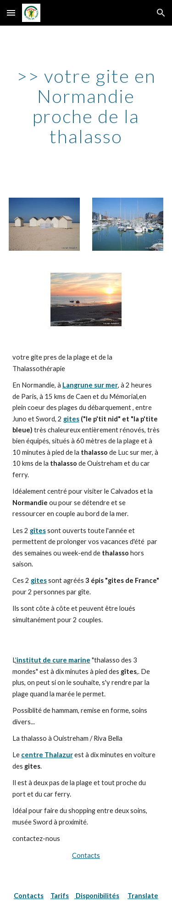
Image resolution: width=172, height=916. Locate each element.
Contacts (86, 855)
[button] (11, 12)
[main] (86, 106)
